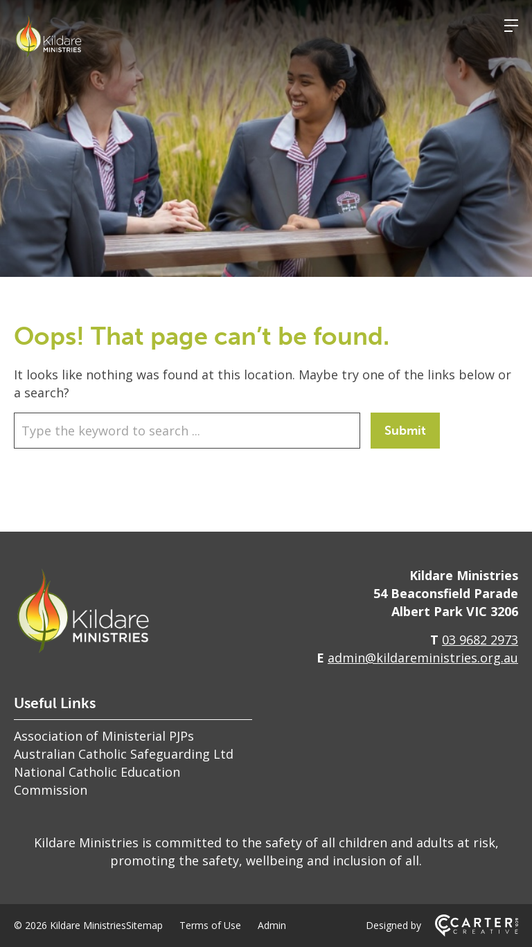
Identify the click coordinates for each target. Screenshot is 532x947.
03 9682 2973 (480, 639)
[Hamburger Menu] (511, 25)
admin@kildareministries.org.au (423, 657)
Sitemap (144, 925)
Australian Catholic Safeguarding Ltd (123, 754)
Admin (272, 925)
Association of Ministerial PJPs (104, 736)
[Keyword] (187, 431)
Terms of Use (210, 925)
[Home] (83, 650)
